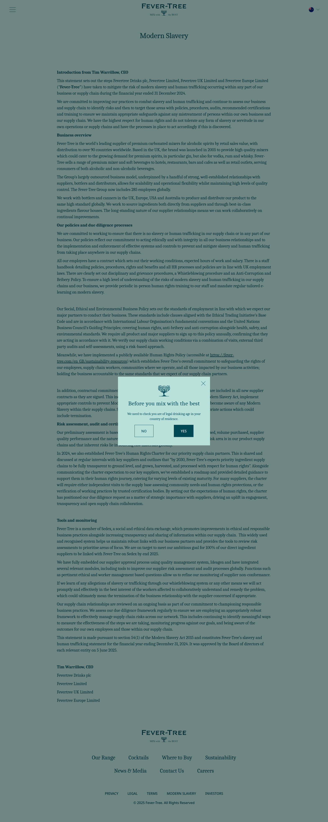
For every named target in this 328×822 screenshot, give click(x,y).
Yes (184, 431)
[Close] (203, 383)
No (144, 431)
